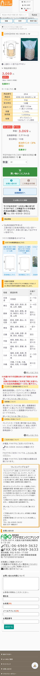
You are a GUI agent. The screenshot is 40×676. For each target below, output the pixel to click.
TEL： (18, 214)
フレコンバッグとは (18, 506)
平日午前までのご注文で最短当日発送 (19, 155)
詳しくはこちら (31, 372)
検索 (34, 15)
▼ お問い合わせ (6, 669)
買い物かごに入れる (20, 172)
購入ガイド (26, 2)
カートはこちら (9, 89)
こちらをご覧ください (18, 399)
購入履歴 (26, 5)
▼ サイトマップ (6, 664)
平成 (26, 100)
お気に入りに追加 (20, 200)
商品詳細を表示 (9, 68)
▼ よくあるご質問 (7, 659)
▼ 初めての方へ (6, 654)
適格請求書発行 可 (12, 157)
